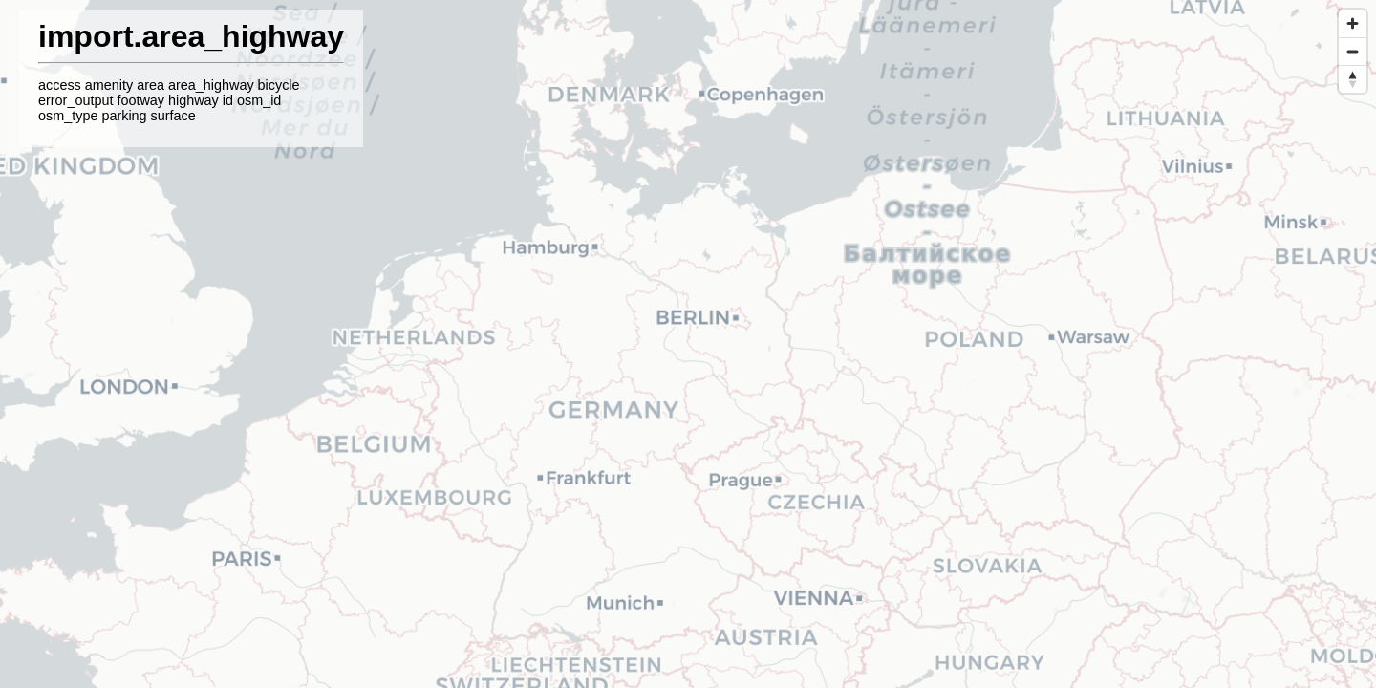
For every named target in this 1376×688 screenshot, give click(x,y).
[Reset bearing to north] (1352, 79)
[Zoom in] (1352, 23)
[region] (688, 344)
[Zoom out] (1352, 51)
